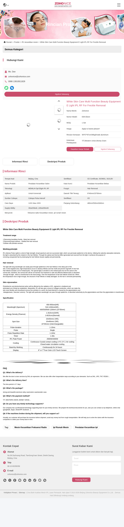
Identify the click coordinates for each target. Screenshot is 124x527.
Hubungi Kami (81, 480)
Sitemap (22, 493)
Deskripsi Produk (56, 161)
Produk (16, 42)
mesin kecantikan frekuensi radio (31, 427)
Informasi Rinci (20, 161)
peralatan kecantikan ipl (86, 427)
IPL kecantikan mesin (30, 42)
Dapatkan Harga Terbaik (80, 149)
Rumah (9, 42)
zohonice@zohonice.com (19, 76)
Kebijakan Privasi (10, 493)
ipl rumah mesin (61, 427)
